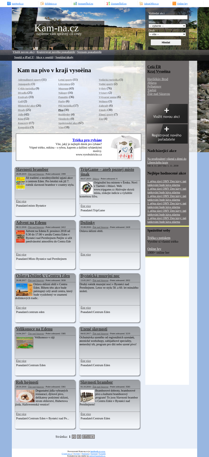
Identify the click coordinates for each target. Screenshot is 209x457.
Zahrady (104, 105)
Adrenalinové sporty (29, 79)
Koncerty (23, 123)
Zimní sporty (106, 114)
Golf (20, 101)
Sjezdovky (64, 118)
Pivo (60, 109)
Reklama (85, 453)
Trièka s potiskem (158, 238)
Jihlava (96, 178)
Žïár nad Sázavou (36, 174)
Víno (61, 127)
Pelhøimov (154, 86)
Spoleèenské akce (68, 123)
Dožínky (87, 222)
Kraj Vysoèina (158, 71)
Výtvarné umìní (108, 97)
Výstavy (103, 92)
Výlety (102, 88)
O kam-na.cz (67, 453)
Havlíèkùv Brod (157, 79)
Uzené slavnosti (93, 329)
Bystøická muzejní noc (100, 276)
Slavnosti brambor (32, 169)
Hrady (21, 109)
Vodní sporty (106, 84)
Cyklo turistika (26, 88)
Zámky (103, 109)
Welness (103, 101)
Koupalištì (24, 127)
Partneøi (94, 453)
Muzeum (63, 88)
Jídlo (20, 114)
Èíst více (21, 201)
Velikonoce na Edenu (34, 329)
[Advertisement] (161, 322)
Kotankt (102, 453)
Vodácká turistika (109, 79)
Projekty (77, 453)
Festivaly (23, 97)
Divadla (22, 92)
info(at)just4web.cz (97, 456)
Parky (61, 101)
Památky (63, 97)
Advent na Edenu (31, 222)
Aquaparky (24, 84)
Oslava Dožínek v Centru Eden (43, 276)
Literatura (64, 84)
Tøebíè (151, 90)
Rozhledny (64, 114)
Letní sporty (65, 79)
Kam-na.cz (56, 28)
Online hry (154, 249)
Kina (20, 118)
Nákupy (62, 92)
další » (88, 436)
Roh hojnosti (27, 382)
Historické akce (27, 105)
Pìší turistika (65, 105)
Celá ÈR (154, 67)
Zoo (101, 118)
